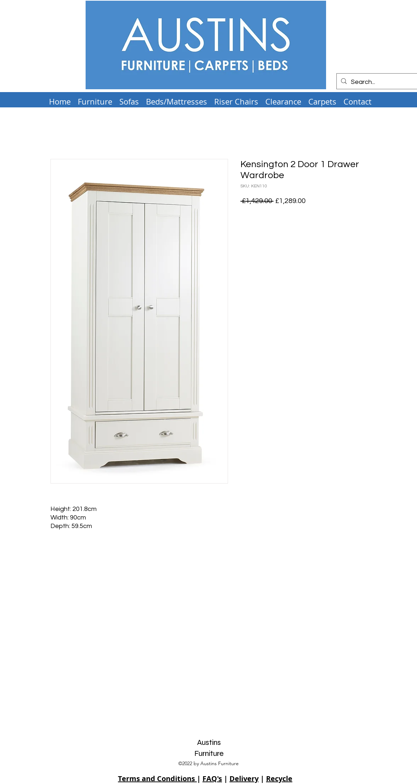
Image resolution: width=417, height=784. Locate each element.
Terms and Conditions (157, 778)
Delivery (244, 778)
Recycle (279, 778)
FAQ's (212, 778)
